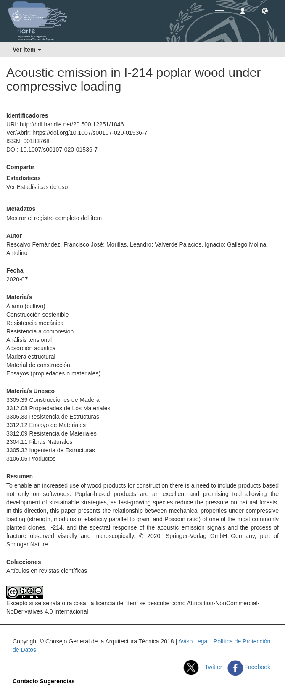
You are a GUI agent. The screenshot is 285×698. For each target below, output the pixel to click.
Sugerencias (57, 681)
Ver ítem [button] (27, 49)
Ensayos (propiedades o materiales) (53, 373)
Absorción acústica (31, 348)
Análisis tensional (29, 339)
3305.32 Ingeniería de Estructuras (50, 450)
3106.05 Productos (31, 458)
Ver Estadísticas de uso (37, 187)
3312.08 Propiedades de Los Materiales (58, 408)
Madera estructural (30, 356)
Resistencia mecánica (34, 323)
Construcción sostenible (37, 314)
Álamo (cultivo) (25, 306)
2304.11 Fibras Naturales (39, 441)
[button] (264, 10)
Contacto (25, 681)
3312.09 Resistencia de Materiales (51, 433)
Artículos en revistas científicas (46, 570)
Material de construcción (38, 365)
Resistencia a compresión (40, 331)
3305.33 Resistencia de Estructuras (52, 416)
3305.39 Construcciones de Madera (53, 399)
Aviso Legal (193, 641)
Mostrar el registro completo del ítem (54, 218)
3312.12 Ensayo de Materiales (46, 425)
